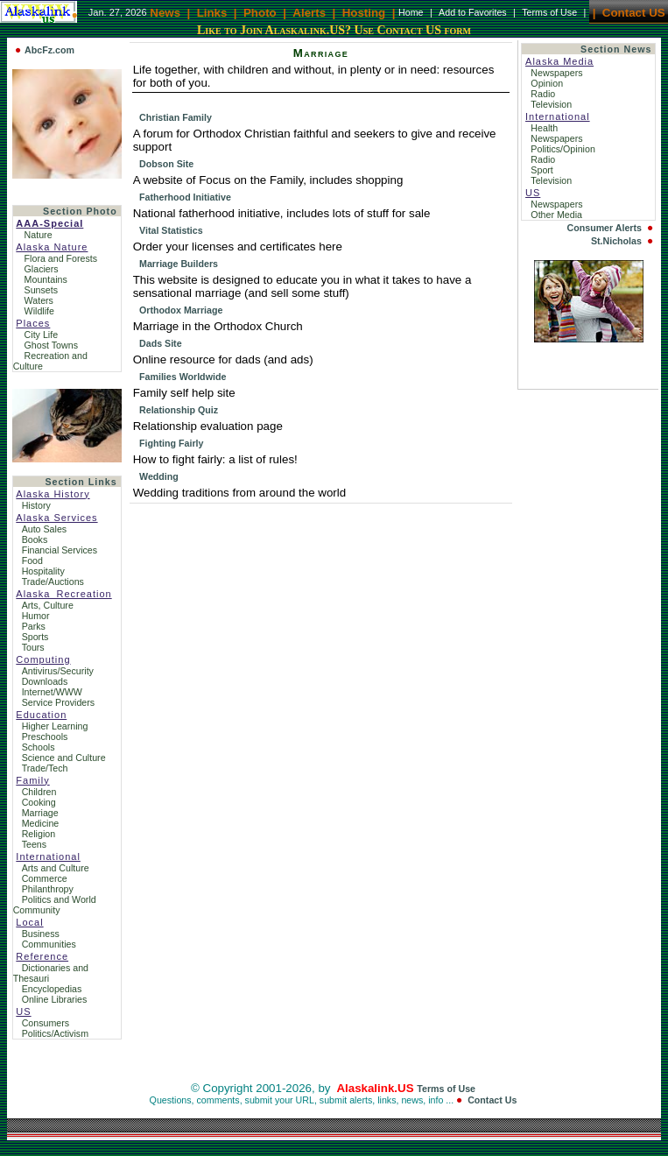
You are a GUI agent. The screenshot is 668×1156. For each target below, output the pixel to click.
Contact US (633, 11)
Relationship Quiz (178, 410)
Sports (35, 636)
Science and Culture (64, 757)
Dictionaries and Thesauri (50, 972)
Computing (43, 659)
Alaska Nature (52, 247)
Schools (38, 747)
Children (39, 791)
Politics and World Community (54, 904)
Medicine (41, 823)
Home (410, 12)
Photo (260, 11)
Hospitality (43, 571)
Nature (38, 234)
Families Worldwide (182, 376)
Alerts (309, 11)
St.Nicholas (616, 241)
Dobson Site (166, 164)
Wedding (159, 476)
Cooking (39, 802)
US (23, 1011)
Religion (39, 833)
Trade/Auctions (53, 581)
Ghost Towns (51, 345)
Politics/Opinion (564, 149)
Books (35, 539)
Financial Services (59, 550)
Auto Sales (44, 529)
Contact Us (492, 1100)
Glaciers (41, 269)
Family (32, 780)
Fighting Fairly (171, 443)
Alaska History (52, 494)
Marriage (40, 812)
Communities (49, 944)
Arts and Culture (55, 868)
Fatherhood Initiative (185, 197)
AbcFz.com (49, 50)
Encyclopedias (52, 988)
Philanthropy (48, 889)
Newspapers (558, 72)
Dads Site (160, 343)
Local (29, 922)
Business (41, 933)
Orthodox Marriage (180, 310)
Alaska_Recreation (63, 594)
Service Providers (58, 702)
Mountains (46, 279)
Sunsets (41, 290)
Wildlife (39, 311)
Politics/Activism (55, 1033)
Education (41, 714)
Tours (33, 647)
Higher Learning (55, 726)
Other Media (558, 214)
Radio (544, 93)
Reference (42, 956)
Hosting (364, 11)
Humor (36, 615)
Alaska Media (559, 61)
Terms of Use (549, 12)
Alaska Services (56, 517)
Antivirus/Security (58, 671)
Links (212, 11)
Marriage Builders (178, 263)
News (165, 11)
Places (33, 323)
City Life (41, 334)
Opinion (548, 83)
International (48, 856)
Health (545, 128)
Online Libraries (55, 999)
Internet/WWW (52, 692)
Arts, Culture (48, 605)
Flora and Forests (61, 258)
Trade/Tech (45, 768)
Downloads (45, 681)
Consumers (45, 1023)
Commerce (44, 878)
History (36, 505)
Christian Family (175, 117)
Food (32, 560)
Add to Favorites (473, 12)
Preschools (45, 736)
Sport (543, 170)
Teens (34, 844)
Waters (39, 300)
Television (552, 104)
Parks (34, 626)
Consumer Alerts (603, 227)
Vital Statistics (171, 230)
